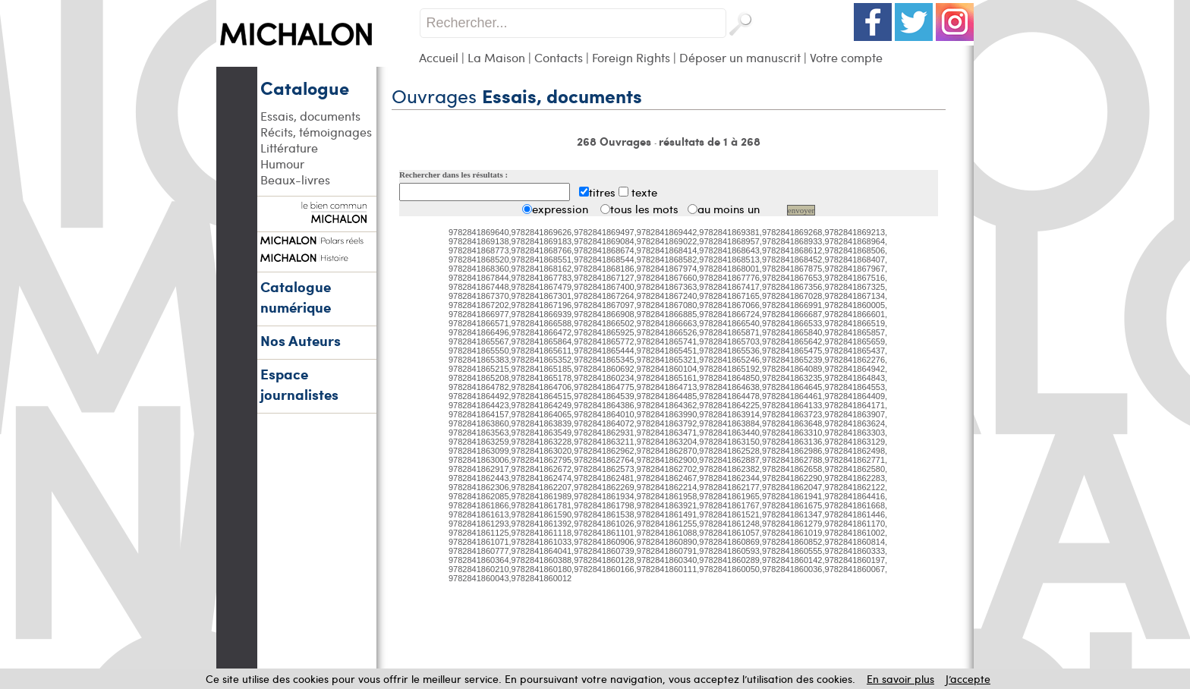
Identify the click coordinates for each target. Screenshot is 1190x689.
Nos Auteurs (300, 340)
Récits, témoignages (316, 132)
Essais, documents (310, 116)
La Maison (496, 57)
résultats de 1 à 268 (709, 141)
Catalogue (304, 87)
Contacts (558, 57)
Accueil (438, 57)
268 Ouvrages (615, 141)
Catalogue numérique (295, 296)
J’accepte (968, 679)
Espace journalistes (299, 383)
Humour (282, 163)
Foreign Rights (631, 57)
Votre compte (846, 57)
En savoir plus (900, 679)
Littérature (289, 148)
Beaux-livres (295, 179)
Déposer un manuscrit (740, 57)
